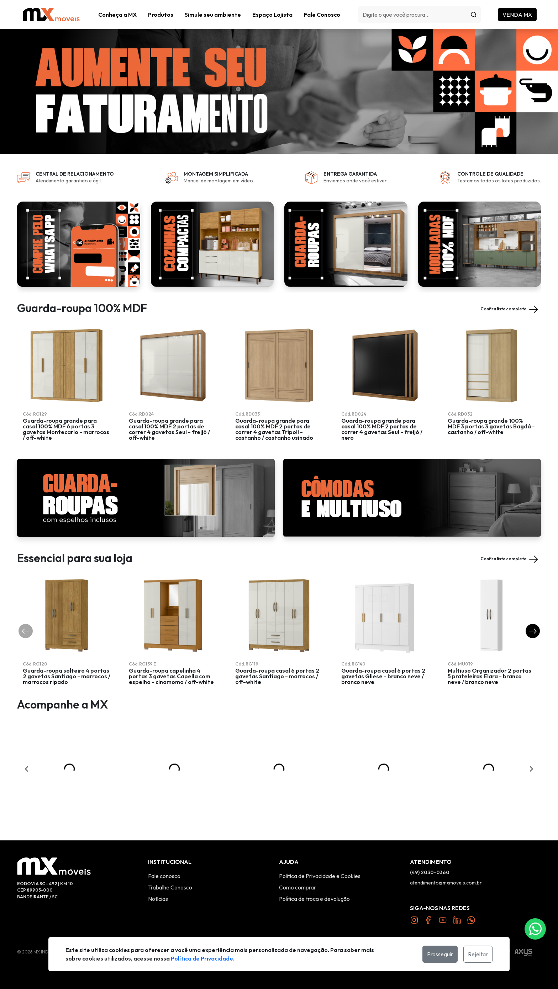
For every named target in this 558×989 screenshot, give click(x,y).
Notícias (158, 898)
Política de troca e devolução (314, 898)
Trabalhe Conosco (170, 887)
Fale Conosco (322, 14)
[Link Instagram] (414, 919)
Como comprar (297, 887)
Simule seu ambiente (213, 14)
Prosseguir (440, 954)
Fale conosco (164, 876)
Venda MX (517, 14)
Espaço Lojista (272, 14)
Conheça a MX (117, 14)
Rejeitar (478, 954)
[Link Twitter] (457, 919)
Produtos (160, 14)
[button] (160, 14)
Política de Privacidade (202, 958)
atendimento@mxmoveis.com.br (446, 883)
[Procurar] (473, 14)
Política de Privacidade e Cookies (319, 876)
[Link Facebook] (428, 919)
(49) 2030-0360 (429, 872)
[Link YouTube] (442, 919)
